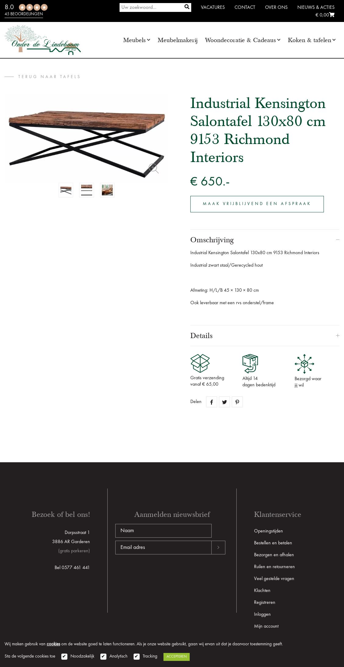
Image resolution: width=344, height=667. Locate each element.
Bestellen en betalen (273, 543)
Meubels (134, 40)
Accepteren (177, 656)
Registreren (264, 602)
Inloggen (262, 614)
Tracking (150, 656)
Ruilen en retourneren (274, 566)
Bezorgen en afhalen (274, 555)
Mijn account (266, 626)
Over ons (276, 7)
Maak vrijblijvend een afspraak (257, 204)
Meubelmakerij (178, 40)
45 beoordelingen (24, 14)
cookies (53, 644)
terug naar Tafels (49, 77)
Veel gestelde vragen (274, 578)
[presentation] (161, 574)
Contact (245, 7)
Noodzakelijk (82, 656)
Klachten (262, 590)
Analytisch (118, 656)
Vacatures (213, 7)
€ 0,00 (325, 15)
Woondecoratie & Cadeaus (240, 40)
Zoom (154, 168)
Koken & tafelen (309, 40)
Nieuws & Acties (316, 7)
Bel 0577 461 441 (72, 567)
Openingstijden (268, 531)
